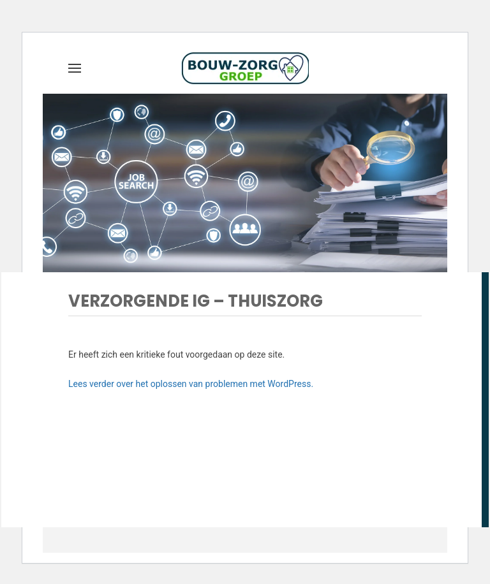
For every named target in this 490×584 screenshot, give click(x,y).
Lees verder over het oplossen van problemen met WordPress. (190, 384)
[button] (74, 68)
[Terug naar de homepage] (245, 68)
